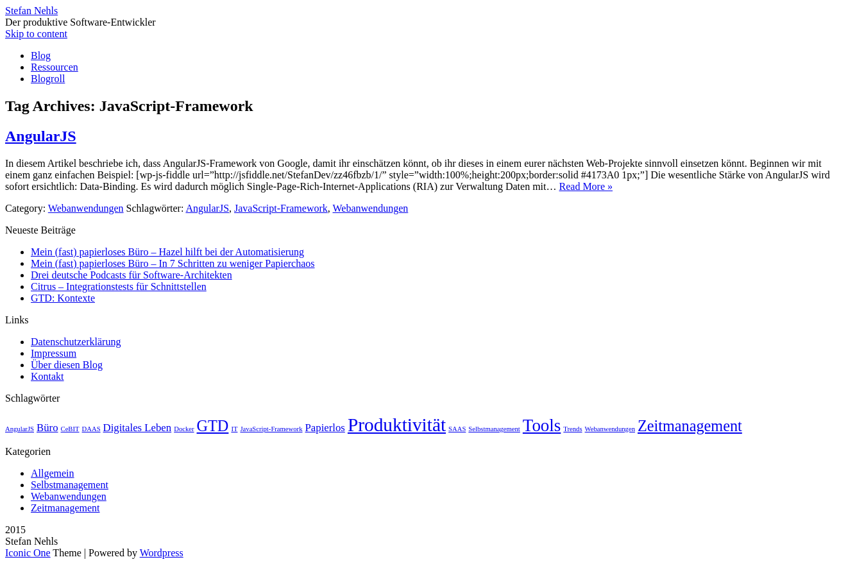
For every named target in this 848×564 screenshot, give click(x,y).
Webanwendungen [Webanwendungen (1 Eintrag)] (610, 428)
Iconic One (28, 552)
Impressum (53, 353)
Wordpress (161, 552)
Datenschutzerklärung (76, 341)
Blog (41, 55)
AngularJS (40, 136)
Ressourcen (54, 67)
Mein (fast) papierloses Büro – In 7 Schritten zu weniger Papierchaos (173, 263)
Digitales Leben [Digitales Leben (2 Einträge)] (137, 428)
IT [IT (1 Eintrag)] (234, 428)
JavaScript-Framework (281, 208)
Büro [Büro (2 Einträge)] (47, 428)
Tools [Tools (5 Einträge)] (542, 425)
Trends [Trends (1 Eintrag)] (572, 428)
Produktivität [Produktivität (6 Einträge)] (397, 424)
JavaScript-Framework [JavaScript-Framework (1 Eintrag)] (271, 428)
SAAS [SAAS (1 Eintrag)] (457, 428)
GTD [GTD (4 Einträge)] (213, 425)
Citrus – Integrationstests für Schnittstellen (119, 286)
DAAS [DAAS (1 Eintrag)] (91, 428)
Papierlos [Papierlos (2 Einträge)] (325, 428)
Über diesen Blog (67, 364)
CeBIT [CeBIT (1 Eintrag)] (70, 428)
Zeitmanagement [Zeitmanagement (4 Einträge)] (690, 425)
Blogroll (48, 78)
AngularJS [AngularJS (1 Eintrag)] (19, 428)
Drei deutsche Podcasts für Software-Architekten (131, 274)
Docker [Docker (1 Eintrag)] (184, 428)
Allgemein (52, 473)
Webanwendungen (86, 208)
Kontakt (47, 376)
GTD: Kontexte (63, 298)
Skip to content (36, 33)
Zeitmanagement (65, 507)
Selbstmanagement (69, 484)
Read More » (586, 186)
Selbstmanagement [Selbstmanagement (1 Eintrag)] (494, 428)
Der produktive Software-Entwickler (80, 22)
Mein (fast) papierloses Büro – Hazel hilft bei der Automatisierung (167, 251)
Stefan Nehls (31, 10)
